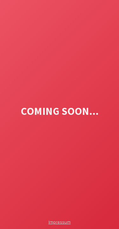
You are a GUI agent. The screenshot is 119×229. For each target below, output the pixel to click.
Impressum (60, 222)
